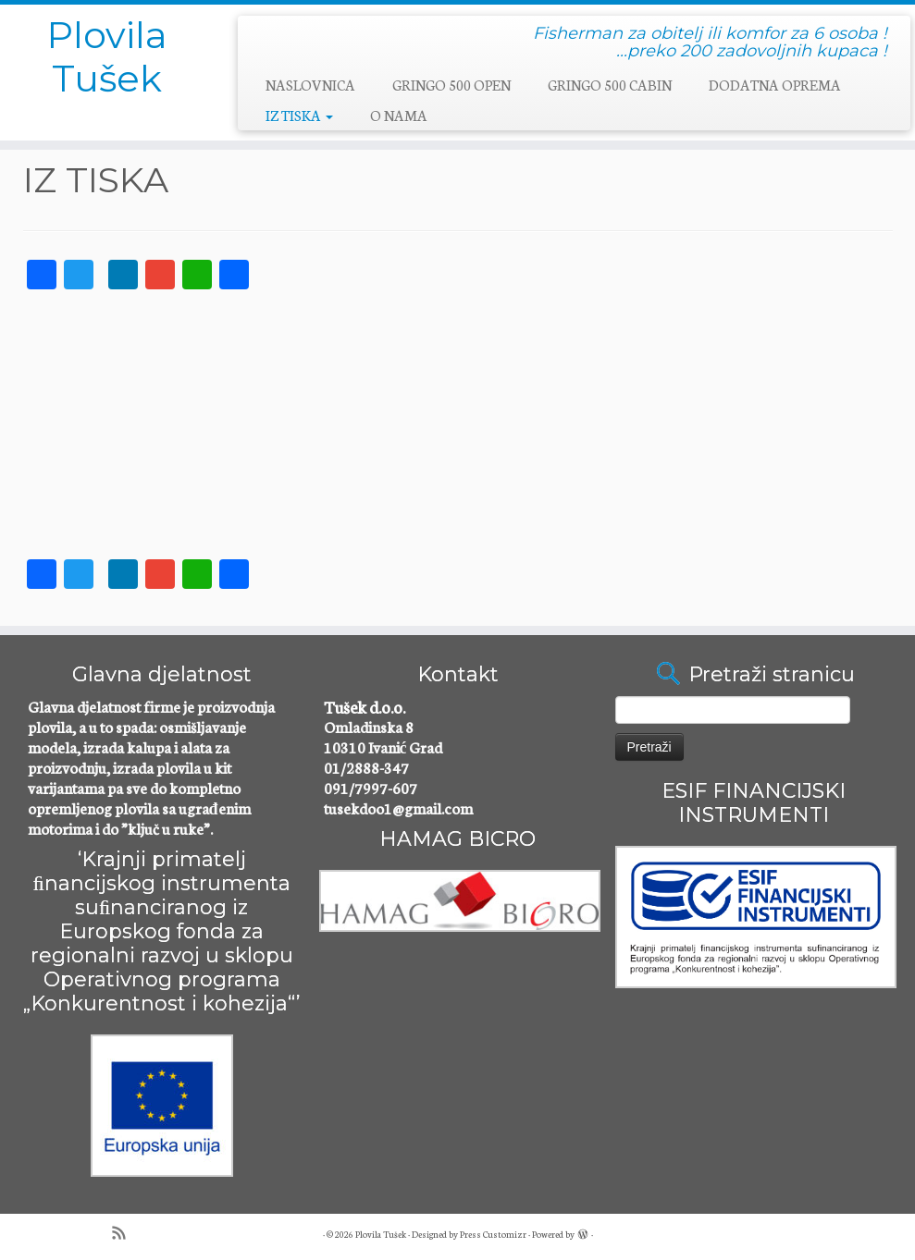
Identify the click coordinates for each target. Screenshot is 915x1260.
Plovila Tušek (106, 58)
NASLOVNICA (310, 84)
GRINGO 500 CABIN (610, 84)
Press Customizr (493, 1234)
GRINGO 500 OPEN (451, 84)
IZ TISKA (299, 115)
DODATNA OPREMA (775, 84)
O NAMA (398, 115)
